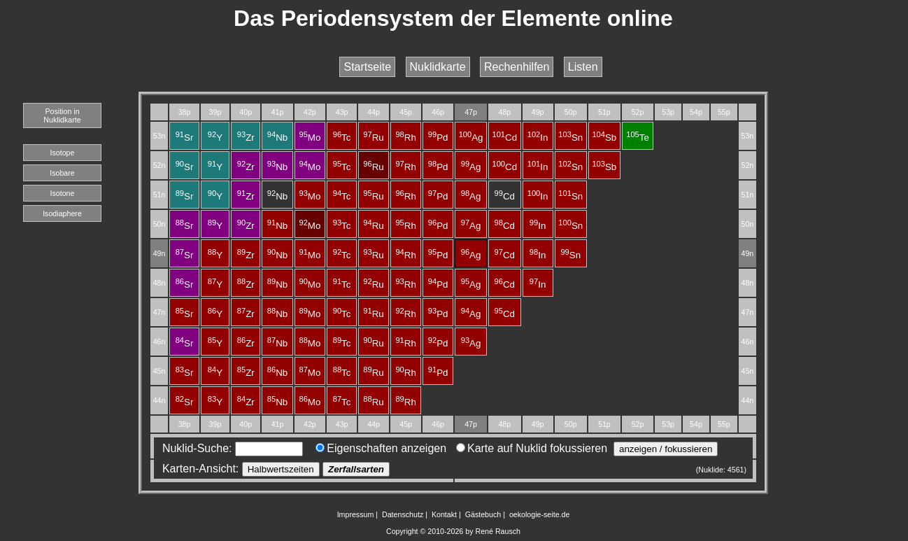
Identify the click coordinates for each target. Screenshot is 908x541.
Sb (604, 137)
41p (277, 112)
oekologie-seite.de (539, 514)
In (537, 137)
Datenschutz (402, 514)
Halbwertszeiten (281, 469)
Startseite (367, 67)
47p (470, 112)
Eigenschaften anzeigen (380, 448)
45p (405, 112)
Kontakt (444, 514)
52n (159, 165)
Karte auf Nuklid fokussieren (531, 448)
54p (696, 112)
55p (724, 112)
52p (638, 112)
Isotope (62, 152)
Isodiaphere (62, 213)
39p (215, 112)
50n (159, 224)
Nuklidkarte (438, 67)
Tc (342, 137)
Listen (583, 67)
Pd (438, 137)
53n (159, 136)
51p (604, 112)
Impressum (355, 514)
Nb (277, 137)
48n (159, 283)
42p (310, 112)
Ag (471, 137)
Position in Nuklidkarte (61, 115)
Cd (505, 137)
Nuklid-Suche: (229, 448)
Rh (405, 137)
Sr (185, 137)
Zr (246, 137)
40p (245, 112)
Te (637, 137)
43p (342, 112)
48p (504, 112)
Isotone (62, 193)
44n (159, 400)
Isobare (62, 173)
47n (159, 312)
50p (571, 112)
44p (373, 112)
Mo (309, 137)
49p (538, 112)
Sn (570, 137)
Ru (373, 137)
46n (159, 341)
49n (159, 253)
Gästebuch (483, 514)
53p (668, 112)
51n (159, 194)
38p (184, 112)
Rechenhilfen (516, 67)
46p (438, 112)
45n (159, 371)
